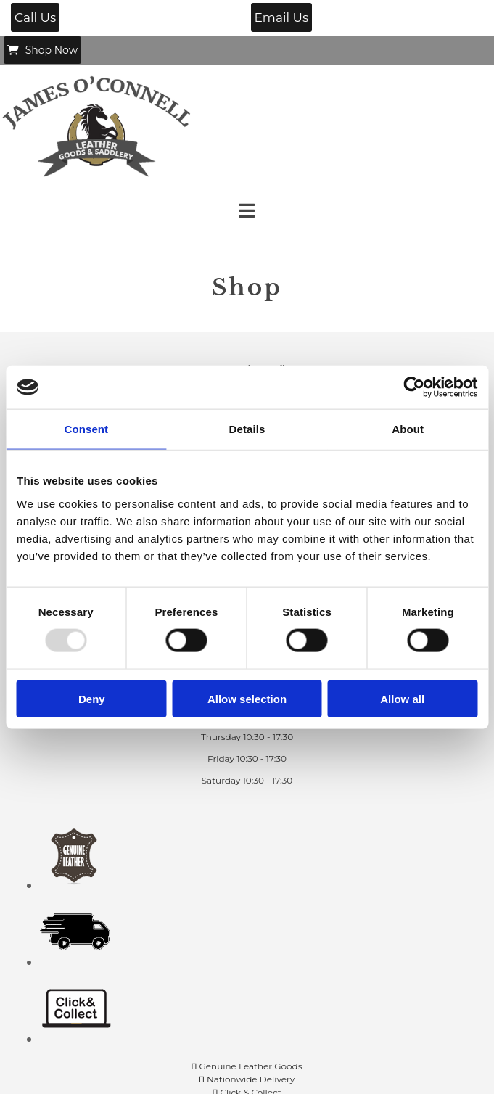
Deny (91, 698)
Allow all (402, 698)
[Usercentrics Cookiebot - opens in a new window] (413, 387)
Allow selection (247, 698)
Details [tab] (247, 429)
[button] (35, 17)
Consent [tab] (86, 429)
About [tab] (408, 429)
